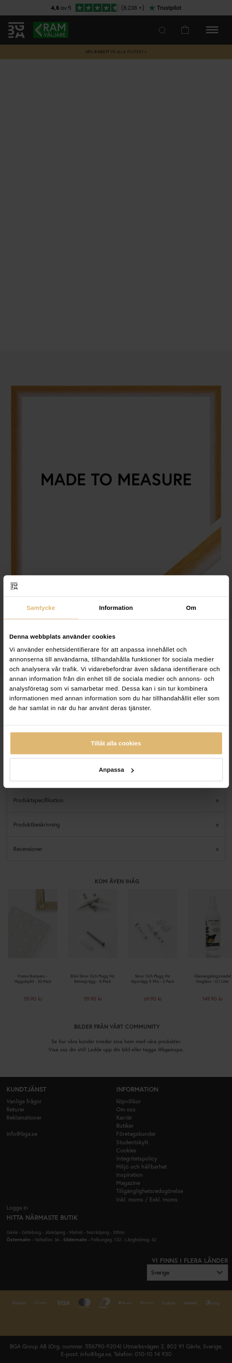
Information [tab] (116, 607)
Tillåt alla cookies (116, 742)
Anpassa (116, 769)
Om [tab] (191, 607)
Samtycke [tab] (40, 607)
